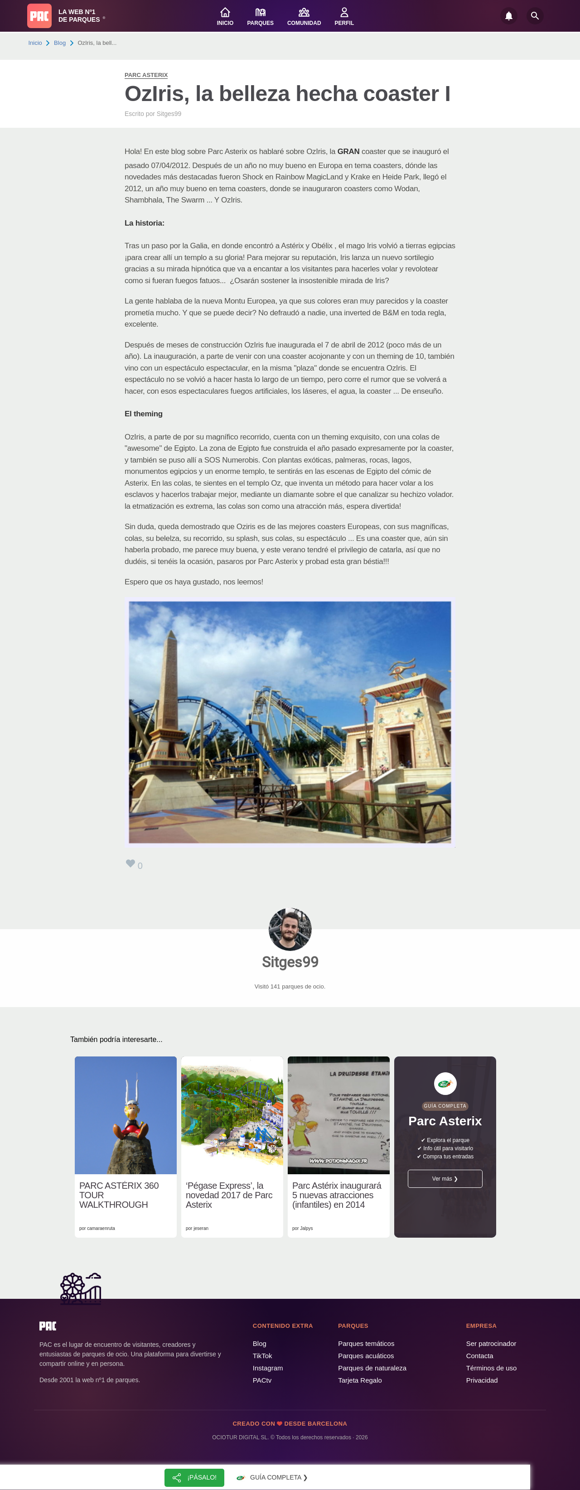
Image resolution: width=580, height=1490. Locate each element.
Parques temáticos (366, 1343)
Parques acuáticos (366, 1356)
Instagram (268, 1368)
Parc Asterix (146, 75)
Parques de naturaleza (372, 1368)
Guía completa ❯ (271, 1478)
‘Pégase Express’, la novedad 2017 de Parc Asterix (229, 1195)
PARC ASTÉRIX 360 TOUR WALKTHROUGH (119, 1195)
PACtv (262, 1380)
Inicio (35, 42)
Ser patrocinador (491, 1343)
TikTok (262, 1356)
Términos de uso (491, 1368)
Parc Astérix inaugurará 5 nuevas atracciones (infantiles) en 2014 (336, 1195)
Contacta (479, 1356)
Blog (60, 42)
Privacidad (482, 1380)
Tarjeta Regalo (360, 1380)
